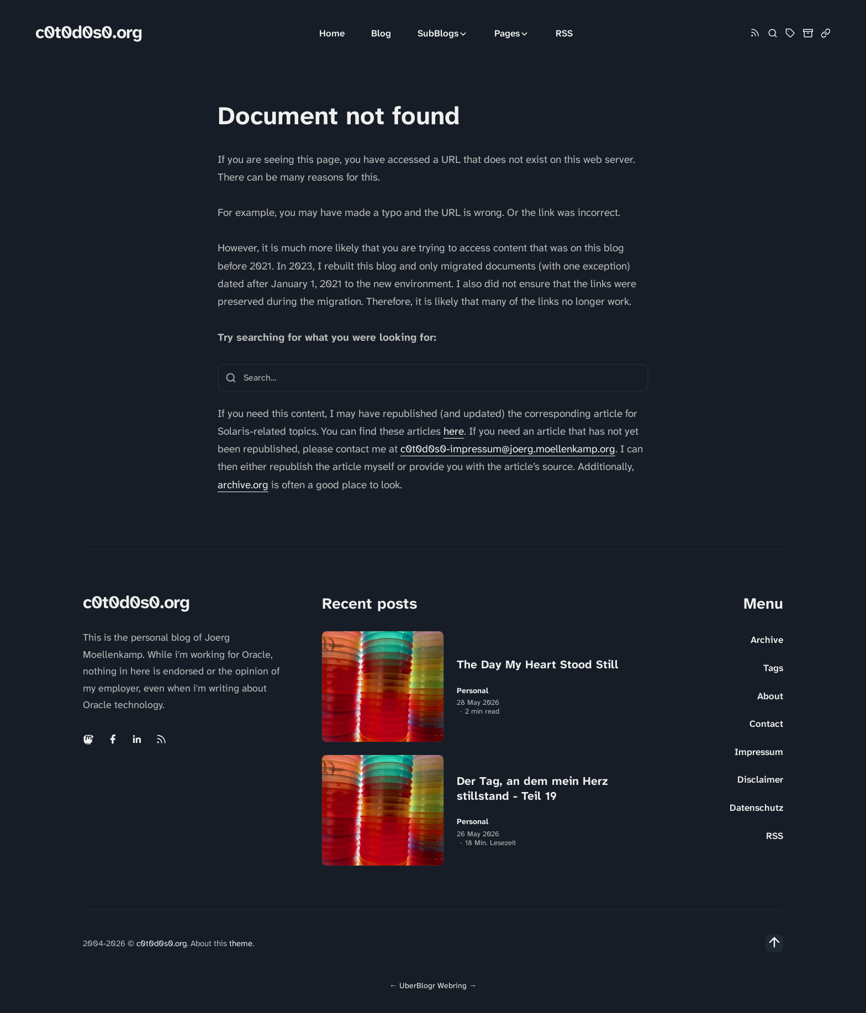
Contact (766, 723)
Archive (767, 640)
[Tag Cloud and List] (790, 33)
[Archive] (808, 33)
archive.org (243, 485)
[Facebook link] (112, 739)
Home (332, 33)
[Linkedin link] (137, 739)
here (453, 431)
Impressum (759, 752)
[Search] (773, 33)
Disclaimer (760, 779)
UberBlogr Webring (433, 985)
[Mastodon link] (89, 739)
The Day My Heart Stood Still (538, 664)
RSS (564, 33)
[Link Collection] (826, 33)
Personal (472, 690)
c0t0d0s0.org (88, 32)
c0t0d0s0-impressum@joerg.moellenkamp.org (507, 449)
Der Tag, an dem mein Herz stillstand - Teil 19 (532, 788)
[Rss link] (755, 33)
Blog (381, 33)
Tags (773, 668)
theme (240, 943)
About (770, 696)
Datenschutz (756, 807)
